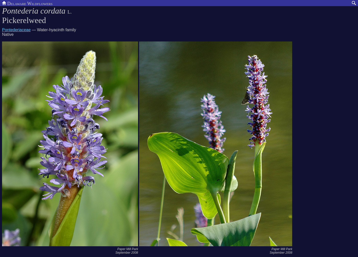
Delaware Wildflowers (27, 3)
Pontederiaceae (16, 30)
